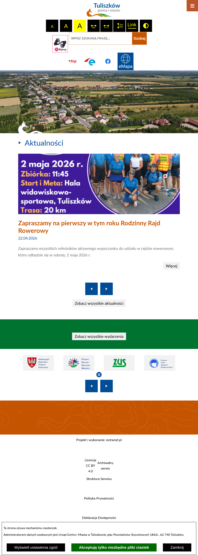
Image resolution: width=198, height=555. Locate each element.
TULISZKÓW (99, 417)
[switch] (94, 26)
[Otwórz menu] (192, 5)
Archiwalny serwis (105, 465)
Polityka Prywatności (99, 498)
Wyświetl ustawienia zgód (35, 547)
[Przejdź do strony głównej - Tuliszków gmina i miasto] (99, 11)
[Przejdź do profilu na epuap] (90, 61)
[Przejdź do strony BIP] (72, 61)
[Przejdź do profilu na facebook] (108, 61)
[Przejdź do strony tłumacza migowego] (60, 44)
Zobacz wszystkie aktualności (99, 303)
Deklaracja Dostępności (99, 518)
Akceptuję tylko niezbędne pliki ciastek (114, 547)
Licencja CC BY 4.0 (90, 465)
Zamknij (177, 547)
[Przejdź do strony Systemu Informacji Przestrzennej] (125, 61)
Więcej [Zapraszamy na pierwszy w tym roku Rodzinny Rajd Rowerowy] (171, 266)
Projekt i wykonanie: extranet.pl (99, 440)
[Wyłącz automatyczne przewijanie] (99, 374)
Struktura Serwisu (99, 479)
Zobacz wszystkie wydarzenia (99, 336)
